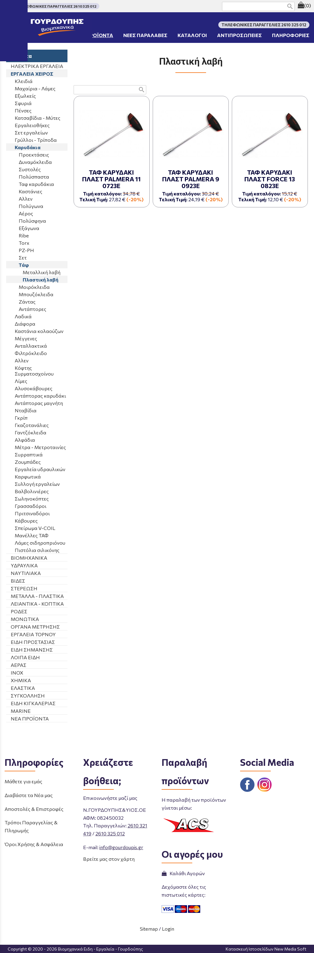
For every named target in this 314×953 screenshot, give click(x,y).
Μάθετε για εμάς (23, 781)
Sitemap (149, 929)
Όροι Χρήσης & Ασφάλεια (34, 844)
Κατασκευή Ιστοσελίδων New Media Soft (266, 948)
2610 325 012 (110, 833)
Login (168, 929)
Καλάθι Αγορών (183, 873)
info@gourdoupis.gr (121, 847)
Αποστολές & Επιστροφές (34, 809)
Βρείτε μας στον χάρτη (109, 859)
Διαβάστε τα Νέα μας (29, 795)
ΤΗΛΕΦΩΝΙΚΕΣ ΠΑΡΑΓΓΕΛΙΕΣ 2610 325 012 (57, 6)
